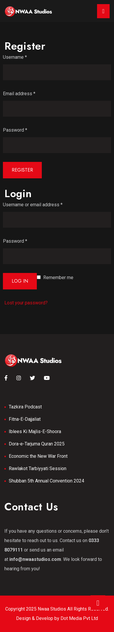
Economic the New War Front (38, 456)
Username (15, 57)
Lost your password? (26, 303)
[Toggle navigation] (103, 11)
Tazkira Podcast (25, 407)
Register (22, 170)
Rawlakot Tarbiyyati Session (37, 468)
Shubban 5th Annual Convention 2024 (46, 481)
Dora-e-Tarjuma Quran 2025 (37, 444)
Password (15, 130)
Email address (19, 93)
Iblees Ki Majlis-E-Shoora (35, 431)
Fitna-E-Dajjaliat (25, 419)
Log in (20, 281)
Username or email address (33, 204)
